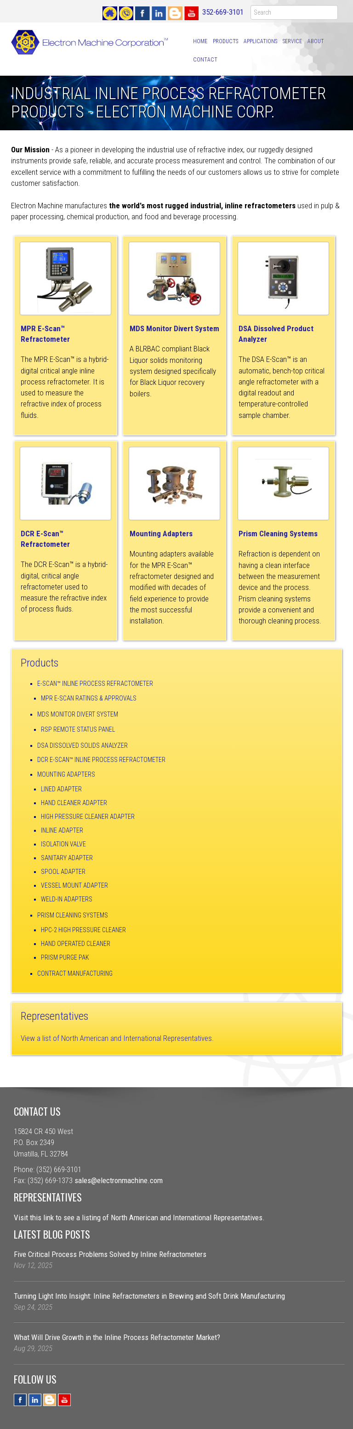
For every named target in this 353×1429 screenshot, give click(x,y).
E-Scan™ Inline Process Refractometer (95, 683)
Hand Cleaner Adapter (74, 802)
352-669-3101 (223, 12)
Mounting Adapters (161, 533)
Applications (260, 41)
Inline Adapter (62, 830)
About (315, 41)
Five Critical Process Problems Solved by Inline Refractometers (110, 1254)
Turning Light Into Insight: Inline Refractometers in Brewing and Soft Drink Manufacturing (149, 1296)
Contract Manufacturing (75, 973)
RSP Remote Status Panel (78, 729)
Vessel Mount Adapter (74, 885)
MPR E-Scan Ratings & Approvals (89, 698)
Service (292, 41)
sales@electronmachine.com (118, 1180)
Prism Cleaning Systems (72, 915)
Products (225, 41)
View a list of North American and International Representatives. (117, 1038)
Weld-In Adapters (66, 899)
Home (200, 41)
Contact (205, 59)
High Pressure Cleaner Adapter (88, 816)
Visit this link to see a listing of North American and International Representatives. (139, 1217)
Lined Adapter (61, 789)
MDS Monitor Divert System (174, 328)
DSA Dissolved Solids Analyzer (82, 745)
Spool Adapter (63, 871)
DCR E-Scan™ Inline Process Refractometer (101, 759)
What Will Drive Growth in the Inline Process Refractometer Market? (117, 1337)
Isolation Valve (63, 844)
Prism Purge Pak (65, 957)
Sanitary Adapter (67, 858)
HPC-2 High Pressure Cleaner (83, 930)
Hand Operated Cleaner (75, 943)
